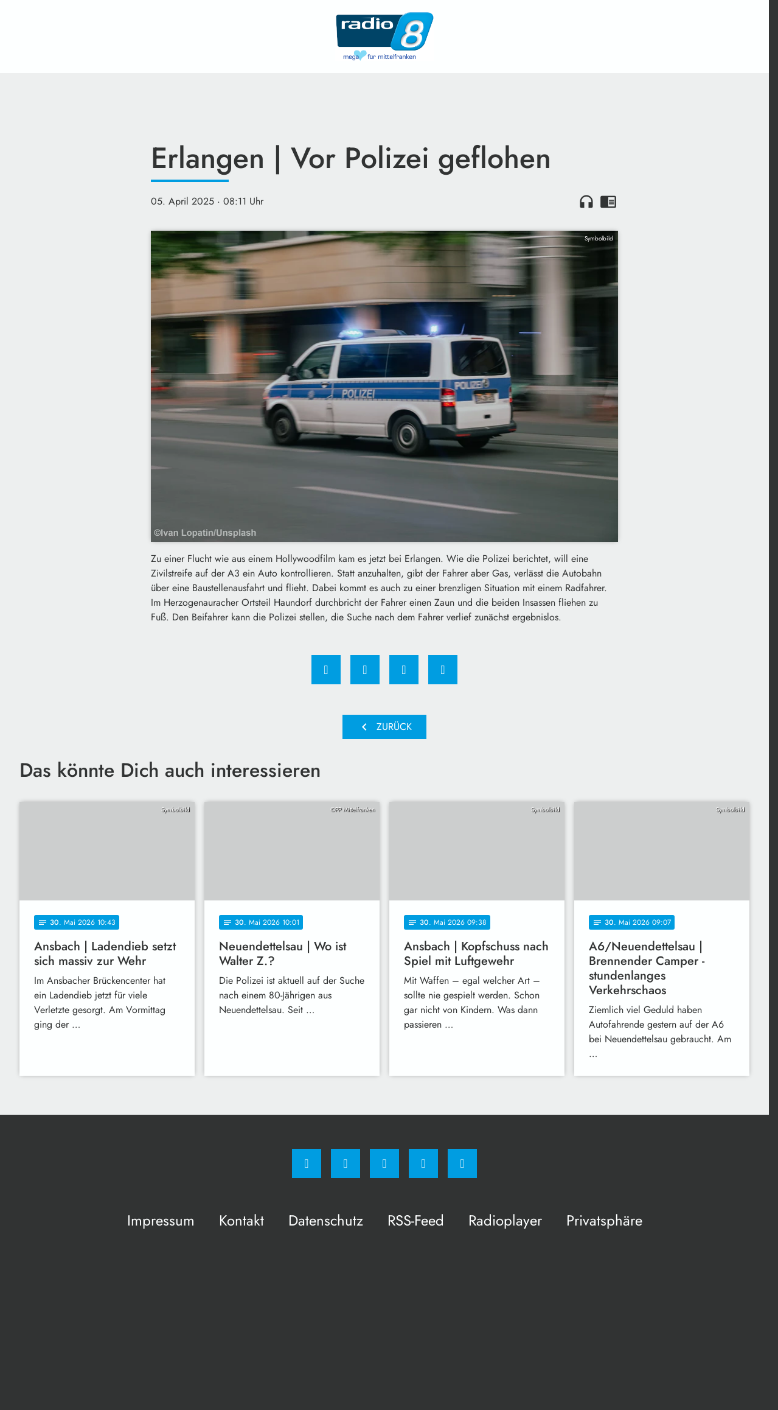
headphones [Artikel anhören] (586, 201)
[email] (462, 1163)
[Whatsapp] (384, 1163)
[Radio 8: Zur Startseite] (384, 36)
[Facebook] (306, 1163)
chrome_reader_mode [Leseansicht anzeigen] (608, 201)
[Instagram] (345, 1163)
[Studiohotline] (423, 1163)
